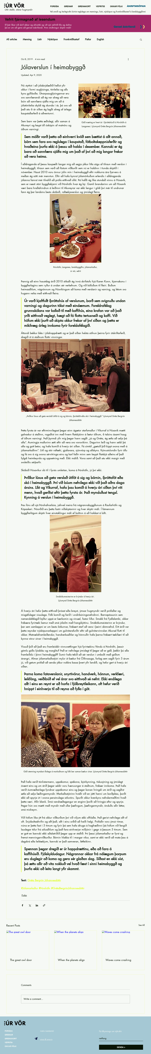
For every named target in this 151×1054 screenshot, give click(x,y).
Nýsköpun (53, 39)
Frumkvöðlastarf (71, 39)
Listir (39, 39)
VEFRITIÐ (9, 1042)
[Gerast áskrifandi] (124, 27)
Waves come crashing (118, 960)
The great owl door (21, 960)
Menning (27, 39)
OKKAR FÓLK (10, 1046)
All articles (11, 39)
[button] (141, 39)
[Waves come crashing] (123, 942)
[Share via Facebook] (22, 905)
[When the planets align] (75, 942)
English (100, 39)
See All (141, 925)
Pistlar (88, 39)
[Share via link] (44, 905)
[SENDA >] (121, 1047)
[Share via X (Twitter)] (29, 905)
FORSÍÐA (9, 1031)
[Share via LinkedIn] (36, 905)
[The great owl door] (27, 942)
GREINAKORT (11, 1039)
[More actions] (128, 59)
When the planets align (71, 960)
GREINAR (9, 1035)
